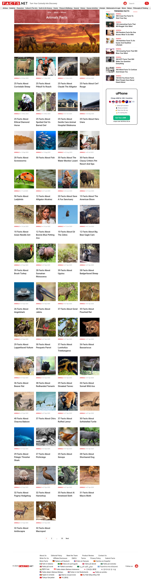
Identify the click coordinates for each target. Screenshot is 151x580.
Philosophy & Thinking (140, 8)
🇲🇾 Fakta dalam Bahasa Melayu (51, 572)
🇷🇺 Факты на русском (67, 575)
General (76, 8)
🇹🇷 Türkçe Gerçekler (47, 578)
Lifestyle (102, 8)
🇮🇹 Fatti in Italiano (46, 564)
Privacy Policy (95, 558)
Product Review (88, 556)
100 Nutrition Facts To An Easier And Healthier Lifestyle (125, 43)
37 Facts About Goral (68, 309)
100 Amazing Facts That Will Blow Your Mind (126, 52)
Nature (129, 8)
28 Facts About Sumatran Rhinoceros (43, 273)
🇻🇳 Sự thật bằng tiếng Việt (90, 575)
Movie (124, 8)
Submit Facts (110, 558)
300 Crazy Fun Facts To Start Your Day (124, 17)
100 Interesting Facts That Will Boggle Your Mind (126, 25)
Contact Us (102, 556)
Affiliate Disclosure (60, 558)
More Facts (44, 561)
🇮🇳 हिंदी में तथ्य (44, 569)
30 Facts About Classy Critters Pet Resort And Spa (88, 160)
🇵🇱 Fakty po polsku (100, 572)
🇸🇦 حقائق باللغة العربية (85, 567)
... (150, 8)
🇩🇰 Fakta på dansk (89, 564)
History (82, 8)
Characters (20, 8)
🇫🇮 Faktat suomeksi (65, 567)
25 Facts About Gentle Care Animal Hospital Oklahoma (67, 122)
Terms (83, 558)
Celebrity (12, 8)
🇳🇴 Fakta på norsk (46, 567)
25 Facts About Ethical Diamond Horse (21, 122)
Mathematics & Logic (113, 8)
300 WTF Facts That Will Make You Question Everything (125, 61)
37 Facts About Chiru (46, 418)
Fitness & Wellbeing (65, 8)
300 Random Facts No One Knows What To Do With (126, 33)
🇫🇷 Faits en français (81, 561)
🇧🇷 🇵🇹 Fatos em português (68, 564)
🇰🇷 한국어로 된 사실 (108, 569)
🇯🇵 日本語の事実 (90, 569)
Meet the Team (72, 556)
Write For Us (44, 558)
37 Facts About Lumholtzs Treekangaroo (65, 347)
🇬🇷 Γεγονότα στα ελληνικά (108, 567)
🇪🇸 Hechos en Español (101, 561)
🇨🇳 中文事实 (63, 578)
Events (56, 8)
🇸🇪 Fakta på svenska (108, 564)
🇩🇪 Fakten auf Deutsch (61, 561)
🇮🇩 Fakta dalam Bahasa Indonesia (66, 569)
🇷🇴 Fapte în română (47, 575)
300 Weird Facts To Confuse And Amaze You (126, 71)
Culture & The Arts (31, 8)
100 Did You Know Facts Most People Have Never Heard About (125, 80)
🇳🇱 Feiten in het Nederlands (78, 572)
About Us (43, 556)
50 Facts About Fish (45, 157)
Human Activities (92, 8)
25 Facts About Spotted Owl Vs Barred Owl (43, 122)
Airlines (5, 8)
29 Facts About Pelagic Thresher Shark (22, 457)
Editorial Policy (56, 556)
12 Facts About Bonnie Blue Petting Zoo (45, 234)
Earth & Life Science (45, 8)
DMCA (74, 558)
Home (50, 12)
